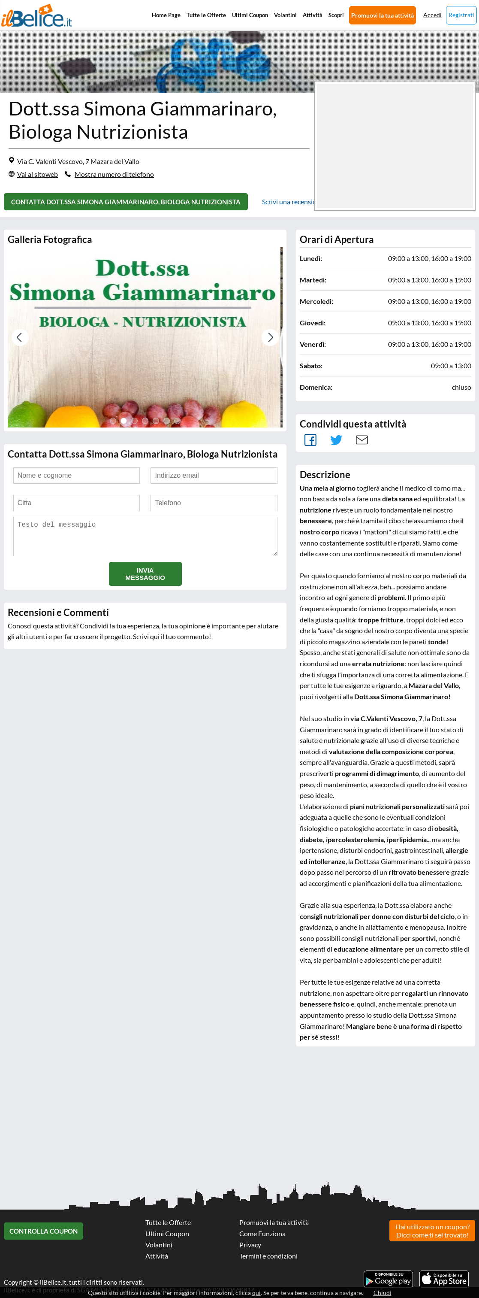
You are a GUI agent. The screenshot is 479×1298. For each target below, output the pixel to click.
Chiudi (383, 1292)
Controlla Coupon (43, 1231)
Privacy (250, 1244)
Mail (362, 440)
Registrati (461, 14)
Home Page (166, 15)
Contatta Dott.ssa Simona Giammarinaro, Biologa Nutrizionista (126, 202)
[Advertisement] (239, 1119)
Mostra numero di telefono (114, 174)
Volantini (285, 15)
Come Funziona (262, 1233)
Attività (312, 15)
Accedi (432, 14)
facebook (310, 440)
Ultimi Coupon (250, 15)
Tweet (336, 440)
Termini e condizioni (268, 1256)
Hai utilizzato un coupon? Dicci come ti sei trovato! (432, 1230)
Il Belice (36, 15)
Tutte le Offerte (206, 15)
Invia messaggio (145, 580)
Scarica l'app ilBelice (444, 1279)
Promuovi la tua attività (382, 15)
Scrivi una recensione (293, 201)
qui (256, 1292)
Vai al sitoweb (37, 174)
